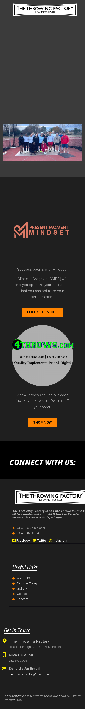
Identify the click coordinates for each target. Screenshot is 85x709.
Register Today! (27, 583)
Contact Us (24, 593)
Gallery (22, 588)
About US (23, 578)
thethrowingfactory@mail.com (29, 674)
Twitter (40, 540)
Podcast (22, 599)
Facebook (21, 540)
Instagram (58, 540)
